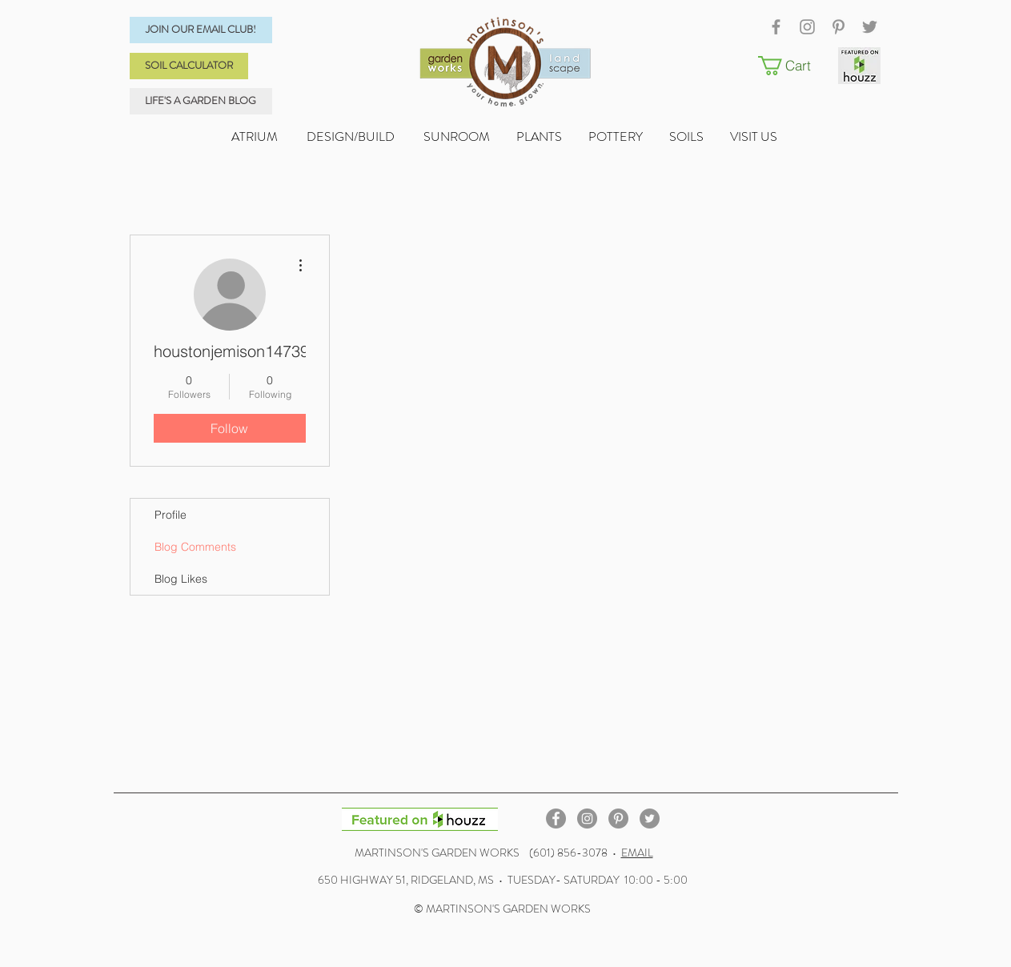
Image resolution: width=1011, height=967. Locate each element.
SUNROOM (456, 136)
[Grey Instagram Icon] (807, 27)
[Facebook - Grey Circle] (556, 819)
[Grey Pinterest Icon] (838, 27)
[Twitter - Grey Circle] (650, 819)
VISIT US (755, 136)
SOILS (699, 136)
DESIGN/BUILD (351, 136)
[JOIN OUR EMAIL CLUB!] (201, 30)
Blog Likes (180, 579)
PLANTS (552, 136)
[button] (794, 65)
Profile (170, 515)
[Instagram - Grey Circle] (587, 819)
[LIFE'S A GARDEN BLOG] (201, 101)
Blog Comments (195, 547)
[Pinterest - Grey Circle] (618, 819)
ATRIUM (255, 136)
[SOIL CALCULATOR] (189, 66)
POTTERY (628, 136)
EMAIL (637, 853)
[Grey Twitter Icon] (870, 27)
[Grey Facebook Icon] (776, 27)
